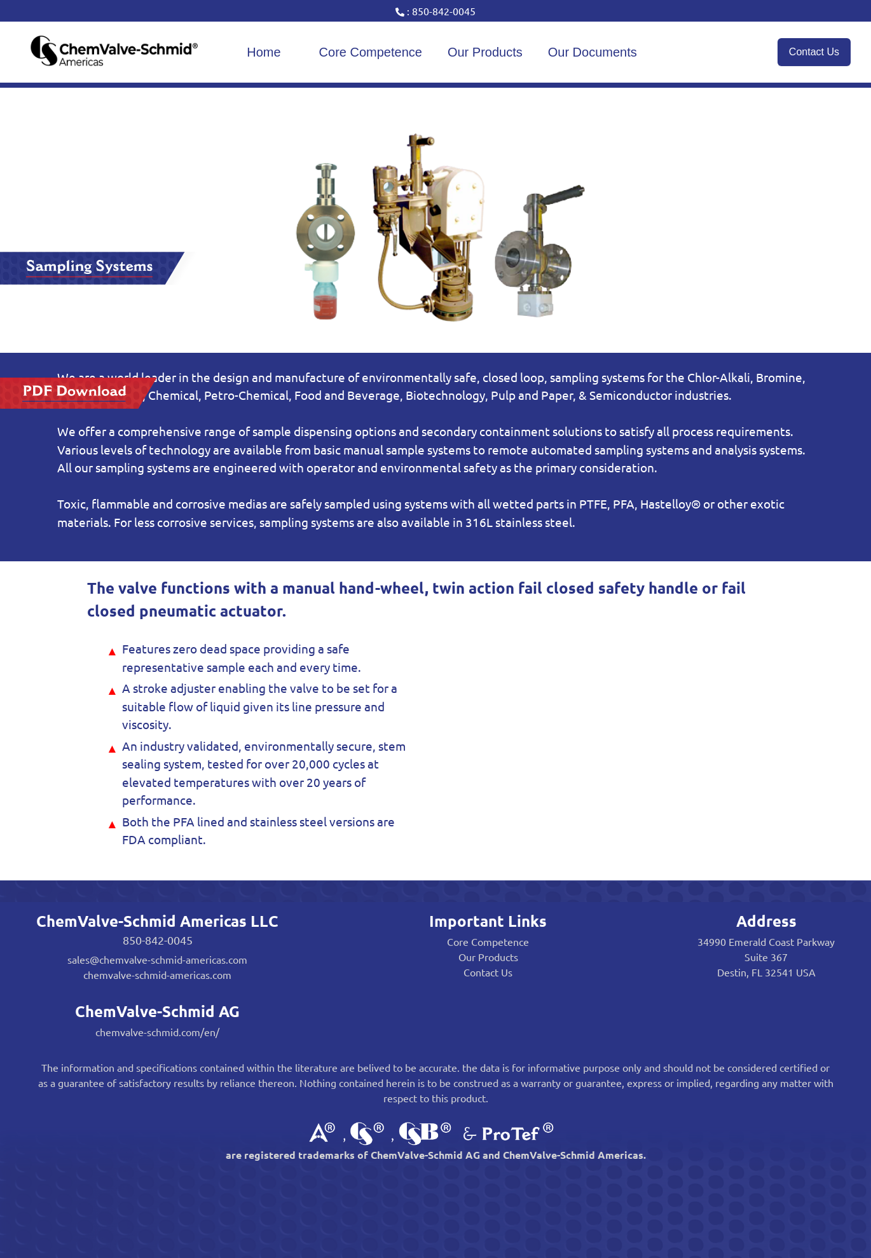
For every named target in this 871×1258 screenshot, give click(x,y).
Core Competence (370, 52)
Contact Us (814, 51)
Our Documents (592, 52)
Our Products (485, 52)
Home (263, 52)
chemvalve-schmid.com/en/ (157, 1031)
